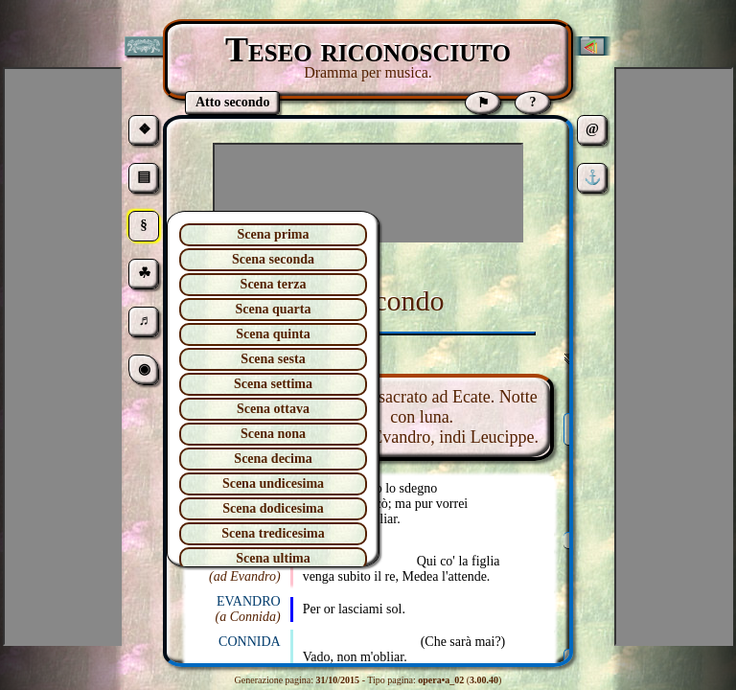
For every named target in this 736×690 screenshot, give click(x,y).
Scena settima (273, 384)
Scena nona (273, 433)
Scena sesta (273, 359)
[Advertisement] (368, 193)
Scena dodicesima (272, 508)
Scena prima (273, 234)
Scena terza (274, 284)
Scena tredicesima (272, 533)
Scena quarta (273, 309)
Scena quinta (273, 334)
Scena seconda (273, 259)
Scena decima (272, 458)
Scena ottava (273, 409)
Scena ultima (273, 558)
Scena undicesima (273, 483)
